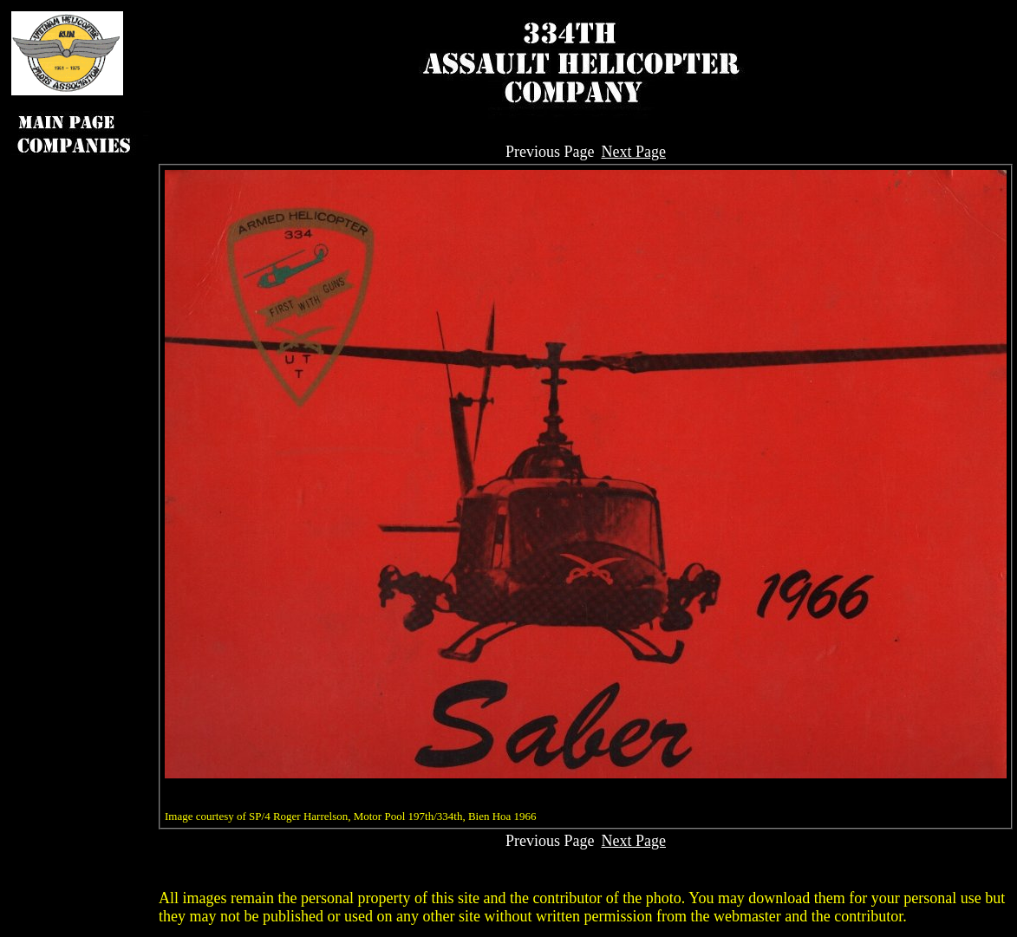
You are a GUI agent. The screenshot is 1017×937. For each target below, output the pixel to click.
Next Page (634, 151)
